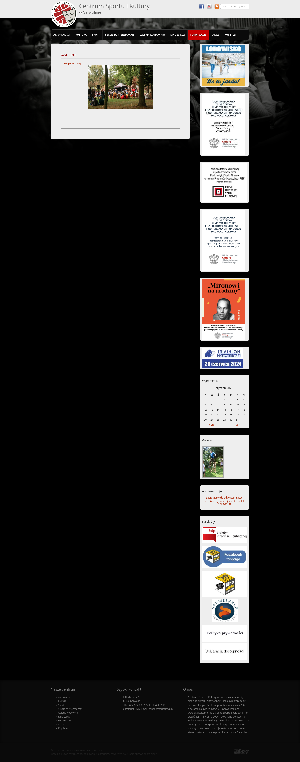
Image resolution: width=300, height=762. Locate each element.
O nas (215, 34)
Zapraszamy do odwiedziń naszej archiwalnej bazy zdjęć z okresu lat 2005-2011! (224, 501)
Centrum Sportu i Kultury (114, 8)
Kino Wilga (177, 34)
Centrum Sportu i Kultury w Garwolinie (81, 750)
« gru (212, 424)
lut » (237, 424)
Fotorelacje (198, 34)
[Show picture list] (71, 63)
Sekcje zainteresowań (119, 34)
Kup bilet (231, 34)
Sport (96, 34)
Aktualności (61, 34)
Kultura (81, 34)
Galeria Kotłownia (152, 34)
